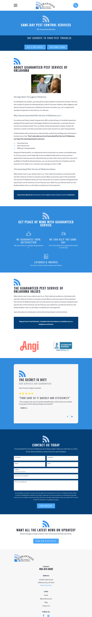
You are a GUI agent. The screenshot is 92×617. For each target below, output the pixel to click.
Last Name (50, 457)
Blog (46, 602)
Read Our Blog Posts (46, 541)
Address (17, 469)
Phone (16, 463)
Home (46, 595)
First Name (18, 457)
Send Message (46, 506)
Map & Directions (46, 585)
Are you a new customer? (22, 476)
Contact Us (46, 606)
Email (48, 463)
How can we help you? (21, 482)
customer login (57, 47)
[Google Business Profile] (48, 615)
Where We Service (46, 599)
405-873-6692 (46, 569)
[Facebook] (43, 615)
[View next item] (72, 416)
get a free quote (35, 47)
